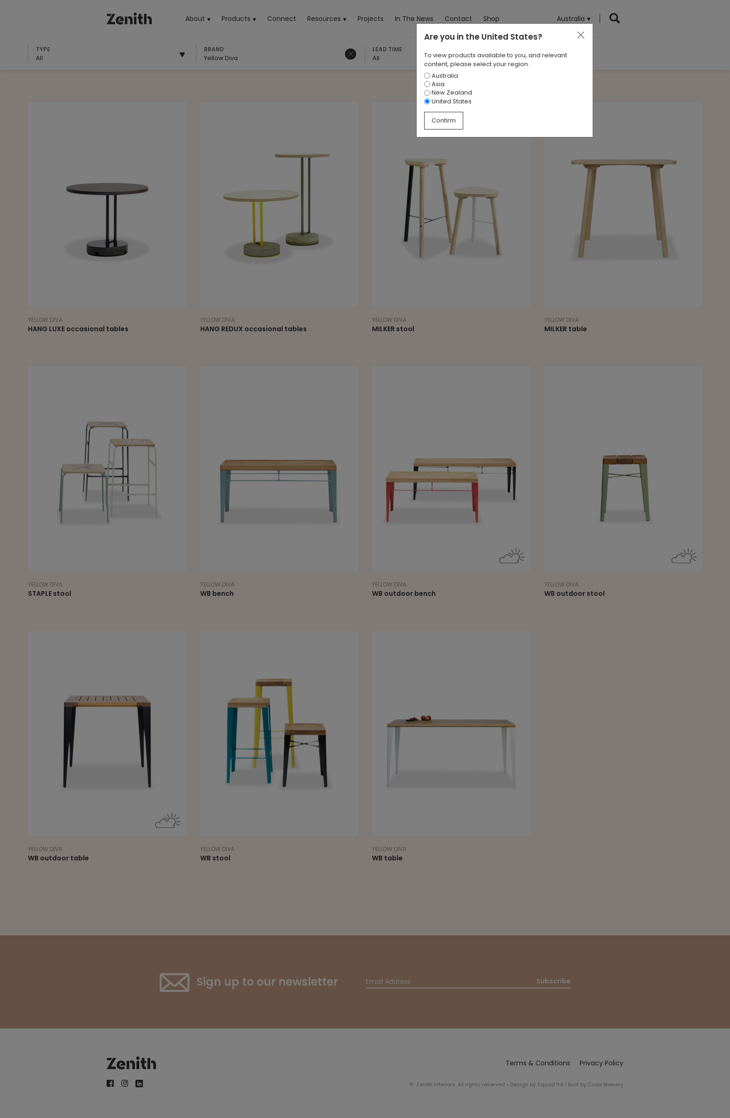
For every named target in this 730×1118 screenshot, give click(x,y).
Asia (434, 84)
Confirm (444, 120)
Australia (441, 76)
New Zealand (448, 92)
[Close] (580, 35)
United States (448, 101)
